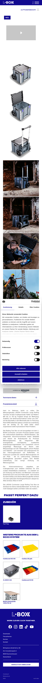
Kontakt (5, 642)
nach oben (36, 678)
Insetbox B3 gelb (27, 558)
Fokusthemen (7, 636)
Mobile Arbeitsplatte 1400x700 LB (9, 602)
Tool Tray (6, 524)
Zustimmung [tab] (7, 307)
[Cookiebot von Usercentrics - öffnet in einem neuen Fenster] (31, 301)
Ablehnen (21, 380)
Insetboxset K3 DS (27, 580)
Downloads (6, 633)
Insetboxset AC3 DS (9, 558)
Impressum (6, 674)
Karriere (5, 639)
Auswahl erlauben (21, 374)
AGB (4, 678)
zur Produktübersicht (30, 10)
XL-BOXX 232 (7, 580)
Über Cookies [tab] (34, 307)
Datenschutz (6, 676)
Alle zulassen (21, 368)
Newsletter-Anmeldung (20, 664)
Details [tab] (21, 307)
